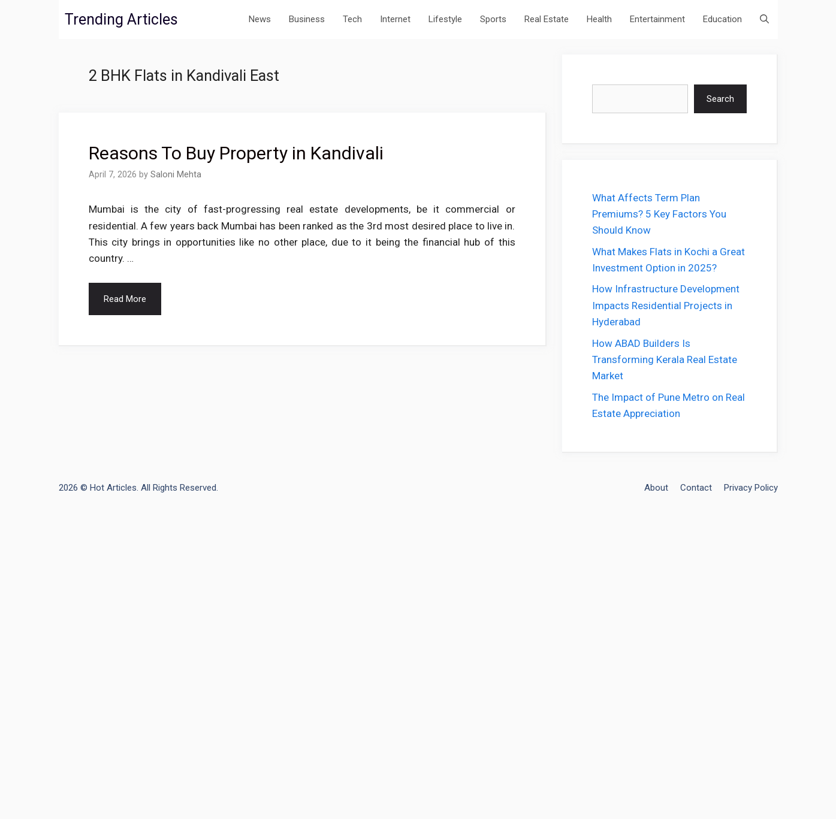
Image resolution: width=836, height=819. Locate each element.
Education (722, 19)
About (656, 487)
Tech (352, 19)
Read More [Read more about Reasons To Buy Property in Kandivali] (125, 299)
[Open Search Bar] (764, 19)
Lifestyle (445, 19)
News (260, 19)
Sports (493, 19)
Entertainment (657, 19)
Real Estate (546, 19)
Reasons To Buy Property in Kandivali (236, 153)
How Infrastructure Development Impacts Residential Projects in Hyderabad (666, 305)
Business (307, 19)
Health (599, 19)
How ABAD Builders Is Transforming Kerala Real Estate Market (664, 359)
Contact (696, 487)
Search (720, 98)
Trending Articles (121, 19)
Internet (395, 19)
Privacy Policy (751, 487)
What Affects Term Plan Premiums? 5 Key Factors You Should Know (659, 214)
